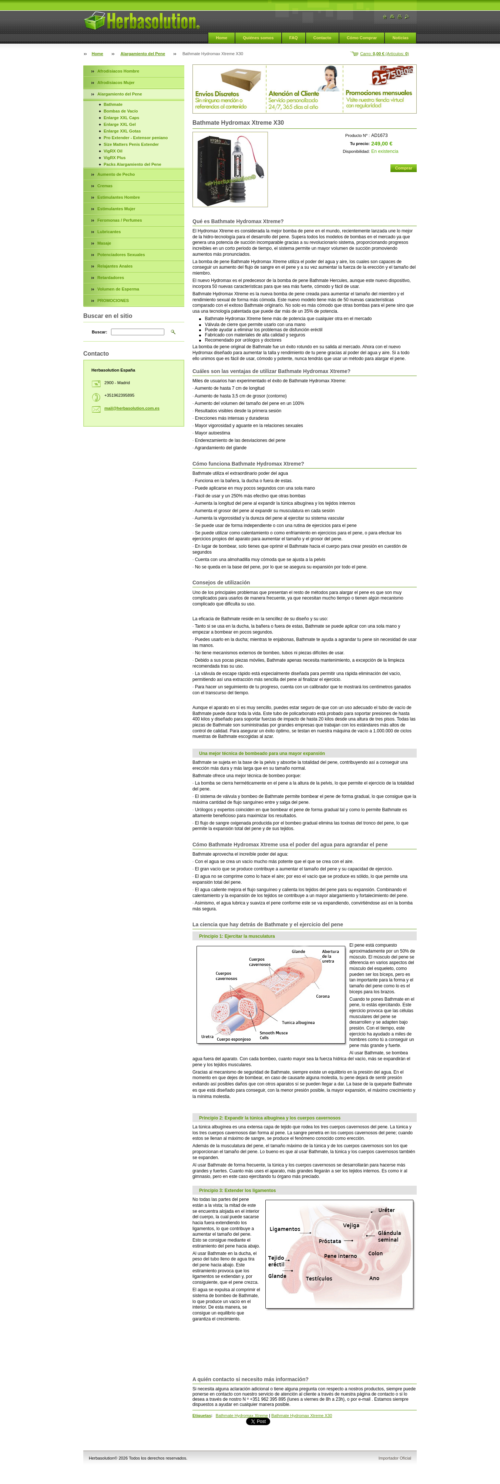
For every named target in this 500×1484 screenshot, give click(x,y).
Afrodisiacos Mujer (116, 82)
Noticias (400, 38)
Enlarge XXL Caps (121, 117)
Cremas (105, 186)
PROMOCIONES (113, 300)
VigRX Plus (114, 157)
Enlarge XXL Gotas (122, 131)
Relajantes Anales (114, 266)
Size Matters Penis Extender (131, 144)
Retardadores (110, 277)
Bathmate (113, 104)
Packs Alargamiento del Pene (132, 164)
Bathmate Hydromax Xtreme (242, 1415)
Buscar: (99, 332)
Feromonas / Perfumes (119, 220)
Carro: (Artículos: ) (384, 53)
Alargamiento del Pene (143, 53)
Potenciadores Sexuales (121, 254)
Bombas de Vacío (121, 111)
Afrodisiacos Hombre (118, 71)
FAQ (293, 38)
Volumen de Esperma (118, 289)
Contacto (322, 38)
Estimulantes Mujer (116, 209)
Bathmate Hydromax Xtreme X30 (301, 1415)
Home (221, 38)
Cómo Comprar (362, 38)
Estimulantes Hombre (118, 197)
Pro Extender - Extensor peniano (136, 137)
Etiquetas (201, 1415)
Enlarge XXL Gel (120, 124)
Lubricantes (109, 231)
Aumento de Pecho (116, 174)
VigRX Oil (113, 151)
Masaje (104, 243)
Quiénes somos (258, 38)
